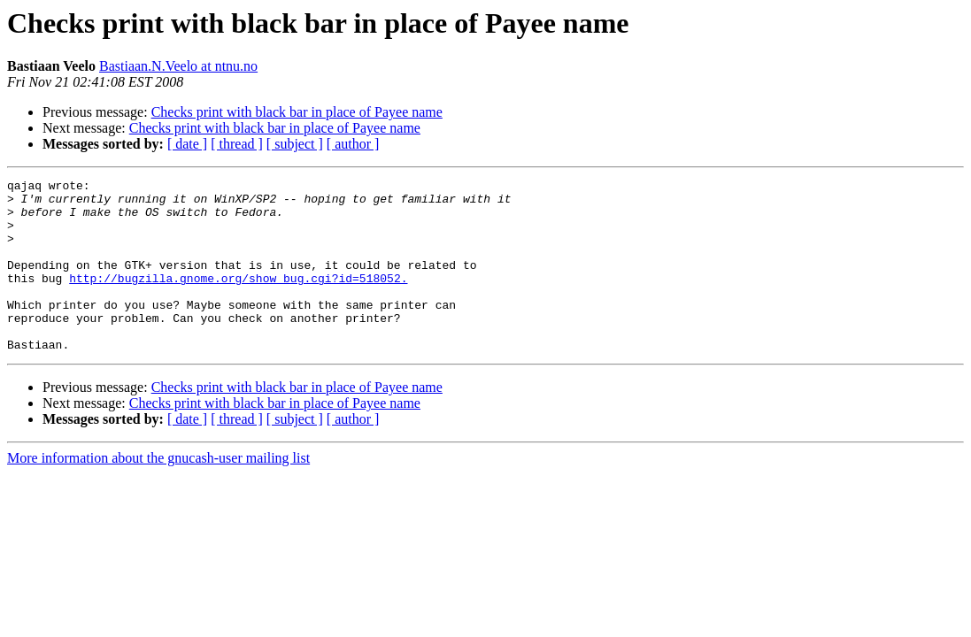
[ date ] (187, 143)
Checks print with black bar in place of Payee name (297, 111)
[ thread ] (237, 143)
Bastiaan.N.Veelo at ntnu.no (178, 65)
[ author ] (353, 143)
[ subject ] (294, 143)
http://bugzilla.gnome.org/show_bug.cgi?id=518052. (238, 299)
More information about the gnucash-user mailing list (158, 492)
